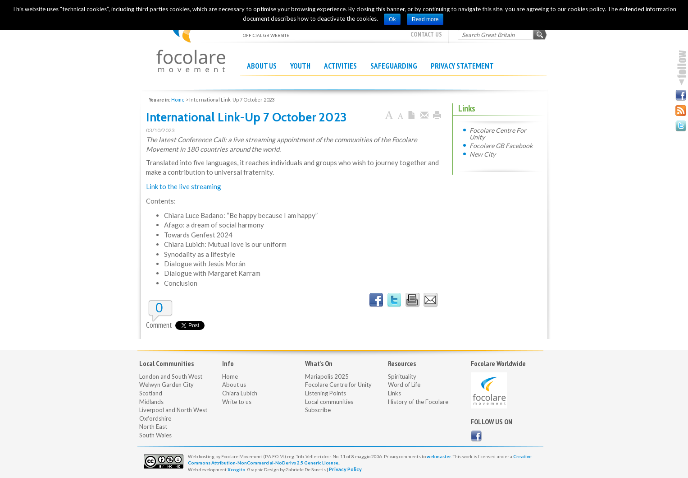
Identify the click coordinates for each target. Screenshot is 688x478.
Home (178, 99)
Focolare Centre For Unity (497, 133)
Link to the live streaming (183, 186)
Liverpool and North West (173, 409)
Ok (392, 19)
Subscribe (318, 409)
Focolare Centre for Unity (338, 384)
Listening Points (325, 393)
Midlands (151, 401)
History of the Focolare (418, 401)
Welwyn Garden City (166, 384)
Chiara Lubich (239, 393)
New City (482, 154)
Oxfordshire (155, 418)
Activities (340, 66)
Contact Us (426, 34)
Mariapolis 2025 (327, 376)
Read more (425, 19)
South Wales (155, 435)
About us (262, 66)
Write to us (236, 401)
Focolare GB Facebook (501, 145)
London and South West (170, 376)
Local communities (329, 401)
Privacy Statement (462, 66)
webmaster (439, 456)
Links (394, 393)
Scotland (150, 393)
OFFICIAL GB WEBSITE (190, 41)
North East (153, 426)
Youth (300, 66)
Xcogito (237, 469)
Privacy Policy (345, 469)
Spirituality (402, 376)
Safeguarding (393, 66)
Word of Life (404, 384)
